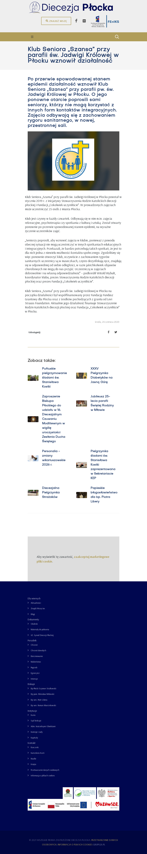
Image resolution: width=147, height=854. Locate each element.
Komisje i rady (37, 732)
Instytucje (32, 710)
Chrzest (34, 644)
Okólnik (34, 623)
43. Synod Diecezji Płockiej (42, 635)
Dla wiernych (34, 598)
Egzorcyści (35, 673)
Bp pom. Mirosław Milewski (42, 694)
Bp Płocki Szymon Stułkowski (43, 688)
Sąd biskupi (36, 720)
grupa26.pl (99, 844)
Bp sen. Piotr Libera (39, 699)
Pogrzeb (34, 667)
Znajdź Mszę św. (38, 608)
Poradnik (32, 640)
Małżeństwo (36, 661)
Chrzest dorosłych (38, 650)
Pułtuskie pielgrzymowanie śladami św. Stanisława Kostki (54, 377)
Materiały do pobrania (40, 629)
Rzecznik (35, 747)
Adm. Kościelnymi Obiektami (43, 726)
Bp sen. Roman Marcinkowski (43, 705)
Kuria (33, 715)
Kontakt (31, 743)
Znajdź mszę (56, 21)
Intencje (34, 678)
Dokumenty (33, 619)
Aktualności (36, 602)
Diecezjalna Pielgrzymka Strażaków (51, 493)
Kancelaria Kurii (37, 753)
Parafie (33, 758)
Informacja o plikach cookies (43, 775)
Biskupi (31, 684)
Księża (33, 764)
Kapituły (34, 737)
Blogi (33, 614)
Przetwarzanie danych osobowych (45, 770)
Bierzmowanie (37, 656)
